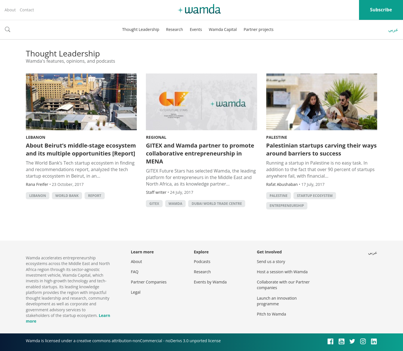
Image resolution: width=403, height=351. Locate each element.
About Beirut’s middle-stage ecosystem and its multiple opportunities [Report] (81, 149)
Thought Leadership (140, 29)
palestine (278, 195)
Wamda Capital (223, 29)
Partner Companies (149, 282)
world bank (67, 195)
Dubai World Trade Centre (217, 203)
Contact (27, 9)
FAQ (134, 271)
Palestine (276, 137)
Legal (135, 292)
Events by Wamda (210, 282)
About (10, 9)
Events (196, 29)
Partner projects (258, 29)
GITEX (154, 203)
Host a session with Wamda (282, 271)
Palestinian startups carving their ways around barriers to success (321, 149)
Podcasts (202, 261)
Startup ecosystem (315, 195)
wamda (175, 203)
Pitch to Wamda (271, 314)
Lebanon (35, 137)
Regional (156, 137)
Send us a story (271, 261)
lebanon (37, 195)
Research (174, 29)
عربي (393, 29)
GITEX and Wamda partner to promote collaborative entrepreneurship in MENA (200, 153)
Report (94, 195)
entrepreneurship (287, 205)
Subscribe (381, 10)
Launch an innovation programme (277, 300)
